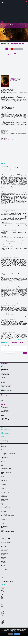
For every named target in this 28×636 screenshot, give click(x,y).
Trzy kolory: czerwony (4, 568)
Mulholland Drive (3, 510)
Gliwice (2, 598)
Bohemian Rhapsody (4, 454)
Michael (2, 397)
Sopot (2, 614)
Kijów (2, 414)
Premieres (5, 363)
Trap (1, 564)
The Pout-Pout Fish (4, 559)
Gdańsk (2, 596)
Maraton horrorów (4, 496)
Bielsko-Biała (3, 587)
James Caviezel (14, 83)
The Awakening (3, 551)
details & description (12, 41)
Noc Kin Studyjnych (4, 516)
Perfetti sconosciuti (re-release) (6, 381)
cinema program (5, 41)
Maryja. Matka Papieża (4, 371)
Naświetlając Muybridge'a (5, 514)
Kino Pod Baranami (4, 418)
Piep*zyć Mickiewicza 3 (5, 526)
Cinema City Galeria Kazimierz (6, 408)
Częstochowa (3, 591)
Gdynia (2, 597)
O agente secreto (4, 519)
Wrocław (2, 623)
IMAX (1, 412)
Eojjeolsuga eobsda (4, 466)
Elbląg (2, 594)
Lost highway (3, 495)
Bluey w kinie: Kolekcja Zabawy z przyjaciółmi (8, 453)
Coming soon (5, 395)
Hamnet (2, 473)
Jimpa (2, 391)
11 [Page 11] (22, 339)
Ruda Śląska (3, 611)
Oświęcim (2, 607)
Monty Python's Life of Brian (5, 507)
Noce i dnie (3, 518)
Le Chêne (2, 489)
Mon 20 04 (14, 49)
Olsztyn (2, 606)
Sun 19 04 (12, 49)
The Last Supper (3, 557)
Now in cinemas (6, 445)
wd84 (1, 221)
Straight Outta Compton (5, 549)
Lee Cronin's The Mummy (5, 373)
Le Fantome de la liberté (5, 491)
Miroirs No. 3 (3, 399)
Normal (2, 400)
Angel (2, 447)
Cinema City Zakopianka (5, 410)
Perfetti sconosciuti (4, 524)
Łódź (1, 605)
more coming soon (4, 401)
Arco (1, 366)
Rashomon (2, 537)
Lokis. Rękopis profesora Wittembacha (7, 493)
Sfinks (2, 425)
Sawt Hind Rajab (3, 543)
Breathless (2, 456)
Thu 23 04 (21, 49)
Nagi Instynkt (3, 512)
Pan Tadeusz (3, 522)
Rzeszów (2, 613)
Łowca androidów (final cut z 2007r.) (7, 581)
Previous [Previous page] (3, 339)
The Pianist (3, 558)
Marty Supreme (3, 497)
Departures (3, 460)
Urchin (2, 387)
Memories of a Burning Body (6, 501)
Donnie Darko (3, 464)
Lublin (2, 604)
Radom (2, 609)
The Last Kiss (3, 555)
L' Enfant (2, 487)
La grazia (2, 488)
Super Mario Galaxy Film (5, 429)
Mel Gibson (6, 27)
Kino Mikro (2, 416)
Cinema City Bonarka (4, 407)
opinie (20, 41)
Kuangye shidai (3, 485)
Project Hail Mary (4, 434)
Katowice (2, 600)
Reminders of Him (4, 539)
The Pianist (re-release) (5, 374)
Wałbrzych (2, 622)
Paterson (2, 523)
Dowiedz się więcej (14, 631)
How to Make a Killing (4, 383)
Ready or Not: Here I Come (5, 386)
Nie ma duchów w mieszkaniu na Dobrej (7, 515)
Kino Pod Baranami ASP (5, 419)
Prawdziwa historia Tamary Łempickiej (7, 531)
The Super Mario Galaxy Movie (6, 385)
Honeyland (2, 476)
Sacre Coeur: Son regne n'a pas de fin (7, 542)
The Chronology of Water (5, 369)
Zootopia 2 (3, 578)
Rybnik (2, 612)
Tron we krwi (3, 565)
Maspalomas (3, 500)
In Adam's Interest (4, 480)
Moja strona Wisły (4, 506)
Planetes (2, 379)
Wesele (2, 572)
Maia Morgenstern (20, 83)
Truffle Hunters (3, 566)
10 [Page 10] (20, 339)
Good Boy (2, 470)
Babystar (2, 367)
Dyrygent (2, 465)
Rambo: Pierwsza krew (4, 535)
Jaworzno (2, 599)
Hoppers (2, 436)
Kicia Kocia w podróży (4, 483)
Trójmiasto (3, 620)
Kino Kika (2, 415)
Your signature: (3, 352)
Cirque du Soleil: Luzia (4, 457)
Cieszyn (2, 590)
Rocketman (3, 541)
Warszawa (2, 621)
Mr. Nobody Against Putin (5, 508)
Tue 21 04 (16, 49)
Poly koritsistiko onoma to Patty (6, 390)
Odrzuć (10, 633)
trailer (17, 41)
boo (1, 204)
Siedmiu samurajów (4, 546)
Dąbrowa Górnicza (4, 592)
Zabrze (2, 624)
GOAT (2, 469)
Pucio (2, 375)
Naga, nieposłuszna (4, 511)
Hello (1, 474)
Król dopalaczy (3, 484)
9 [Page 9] (18, 339)
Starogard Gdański (4, 616)
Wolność (2, 573)
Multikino (2, 422)
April (1, 370)
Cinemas (4, 404)
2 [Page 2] (8, 339)
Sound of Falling (3, 377)
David (2, 458)
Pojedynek (2, 530)
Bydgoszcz (2, 588)
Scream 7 (2, 545)
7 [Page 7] (15, 339)
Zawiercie (2, 625)
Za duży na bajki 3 (4, 440)
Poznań (2, 608)
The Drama (3, 382)
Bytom (2, 589)
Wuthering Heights (4, 576)
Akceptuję (17, 633)
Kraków (2, 603)
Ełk (1, 595)
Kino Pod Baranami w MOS (5, 420)
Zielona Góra (3, 627)
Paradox (2, 423)
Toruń (2, 619)
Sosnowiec (2, 615)
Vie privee (2, 570)
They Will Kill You (3, 562)
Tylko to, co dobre (4, 569)
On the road (3, 520)
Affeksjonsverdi (3, 446)
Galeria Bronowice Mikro (5, 411)
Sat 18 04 (9, 49)
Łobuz (2, 580)
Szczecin (2, 617)
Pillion (2, 527)
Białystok (2, 586)
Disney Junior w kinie (4, 462)
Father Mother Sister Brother (6, 468)
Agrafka (2, 406)
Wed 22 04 (19, 49)
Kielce (2, 601)
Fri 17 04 (7, 49)
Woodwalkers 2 (3, 574)
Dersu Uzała (3, 461)
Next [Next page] (25, 339)
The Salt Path (3, 561)
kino (6, 1)
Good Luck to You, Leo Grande (6, 472)
